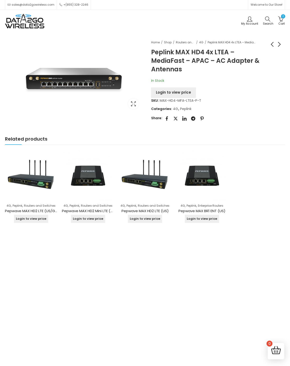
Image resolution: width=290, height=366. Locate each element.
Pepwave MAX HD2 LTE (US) (145, 210)
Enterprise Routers (210, 206)
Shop (168, 42)
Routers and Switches (185, 42)
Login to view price (173, 92)
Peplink (186, 108)
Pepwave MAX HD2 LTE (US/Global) (35, 210)
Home (155, 42)
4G (201, 42)
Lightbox (133, 103)
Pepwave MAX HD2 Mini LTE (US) (89, 210)
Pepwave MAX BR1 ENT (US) (201, 210)
